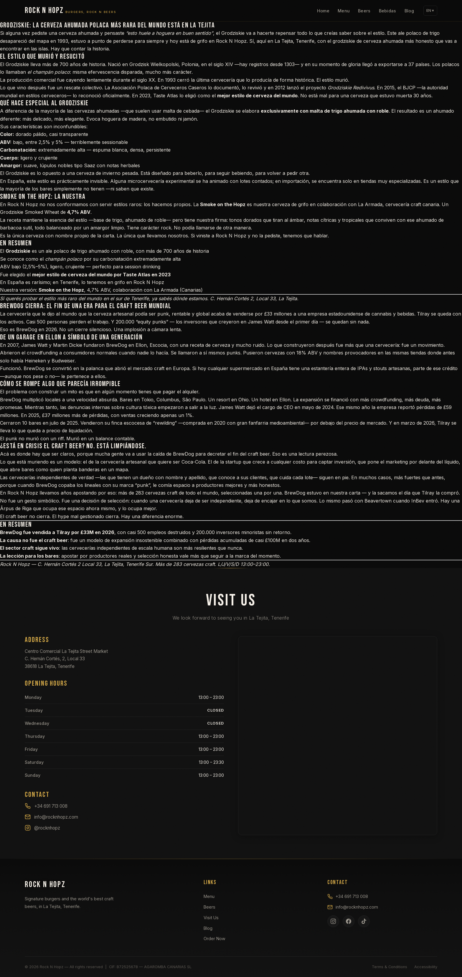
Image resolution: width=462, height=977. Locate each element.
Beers (364, 10)
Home (323, 10)
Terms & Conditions (389, 967)
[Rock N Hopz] (70, 10)
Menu (344, 10)
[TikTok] (364, 921)
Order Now (214, 938)
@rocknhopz (42, 828)
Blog (409, 10)
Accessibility (425, 967)
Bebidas (387, 10)
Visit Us (211, 917)
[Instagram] (333, 921)
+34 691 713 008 (46, 806)
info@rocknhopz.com (51, 817)
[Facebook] (348, 921)
